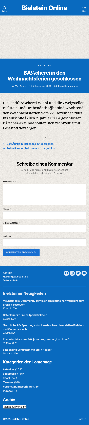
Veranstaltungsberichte (17, 386)
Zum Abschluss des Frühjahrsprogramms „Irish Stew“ (36, 339)
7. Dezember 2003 (42, 86)
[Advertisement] (44, 37)
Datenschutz (10, 280)
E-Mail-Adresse (12, 223)
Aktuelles (44, 65)
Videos (7, 390)
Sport (6, 378)
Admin (23, 86)
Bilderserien (10, 373)
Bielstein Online (44, 8)
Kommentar (10, 181)
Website (7, 236)
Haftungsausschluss (15, 276)
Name (7, 209)
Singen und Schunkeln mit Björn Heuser (27, 349)
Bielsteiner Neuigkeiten (24, 293)
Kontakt (7, 272)
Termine (8, 382)
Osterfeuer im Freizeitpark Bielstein (25, 315)
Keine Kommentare (67, 86)
